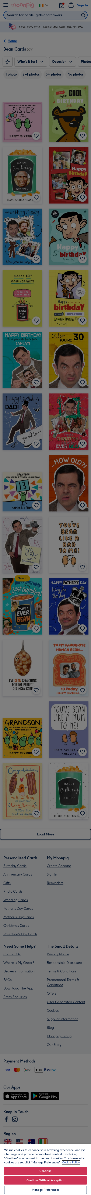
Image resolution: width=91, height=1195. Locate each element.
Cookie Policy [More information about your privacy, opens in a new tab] (71, 1162)
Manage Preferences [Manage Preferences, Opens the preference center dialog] (45, 1189)
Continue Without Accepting (45, 1180)
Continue (45, 1171)
